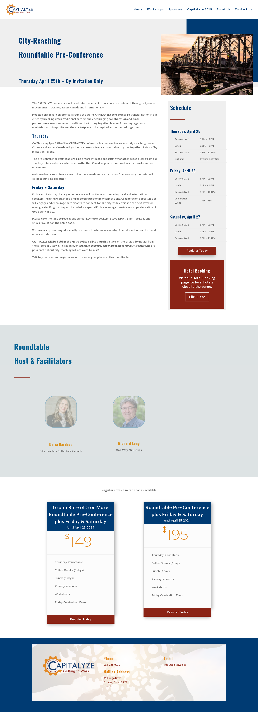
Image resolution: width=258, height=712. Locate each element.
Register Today (197, 250)
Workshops (155, 10)
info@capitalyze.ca (175, 665)
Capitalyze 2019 (199, 10)
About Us (223, 10)
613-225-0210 (112, 665)
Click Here (197, 296)
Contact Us (243, 10)
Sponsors (175, 10)
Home (138, 10)
